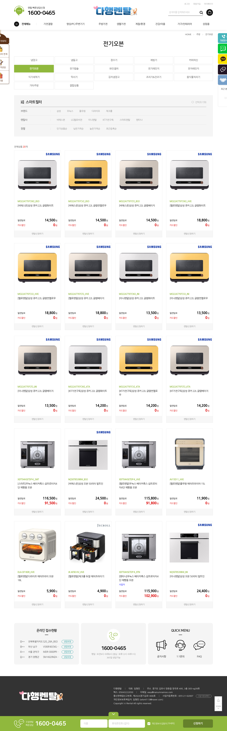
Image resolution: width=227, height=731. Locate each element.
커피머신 (193, 60)
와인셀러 (113, 68)
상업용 (206, 24)
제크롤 (109, 111)
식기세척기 (34, 77)
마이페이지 (208, 4)
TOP (218, 701)
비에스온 (61, 120)
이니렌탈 (92, 120)
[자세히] (171, 723)
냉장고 (34, 60)
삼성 (59, 111)
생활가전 (121, 24)
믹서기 (74, 77)
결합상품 (74, 85)
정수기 (114, 60)
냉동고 (74, 60)
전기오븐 (33, 68)
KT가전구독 (108, 120)
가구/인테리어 (185, 24)
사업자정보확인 (204, 696)
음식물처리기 (193, 77)
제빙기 (153, 60)
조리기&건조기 (153, 77)
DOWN (218, 706)
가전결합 (48, 24)
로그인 (187, 4)
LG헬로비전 (76, 120)
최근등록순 (111, 129)
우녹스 (70, 111)
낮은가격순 (78, 129)
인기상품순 (62, 129)
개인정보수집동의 (159, 724)
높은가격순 (95, 129)
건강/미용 (160, 24)
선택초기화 (200, 102)
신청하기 (198, 723)
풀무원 (82, 111)
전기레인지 (153, 68)
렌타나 (139, 120)
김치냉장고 (114, 77)
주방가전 (102, 24)
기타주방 (33, 85)
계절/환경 (140, 24)
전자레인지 (193, 68)
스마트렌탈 (125, 120)
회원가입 (196, 4)
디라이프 (96, 111)
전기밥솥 (74, 68)
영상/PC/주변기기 (75, 24)
